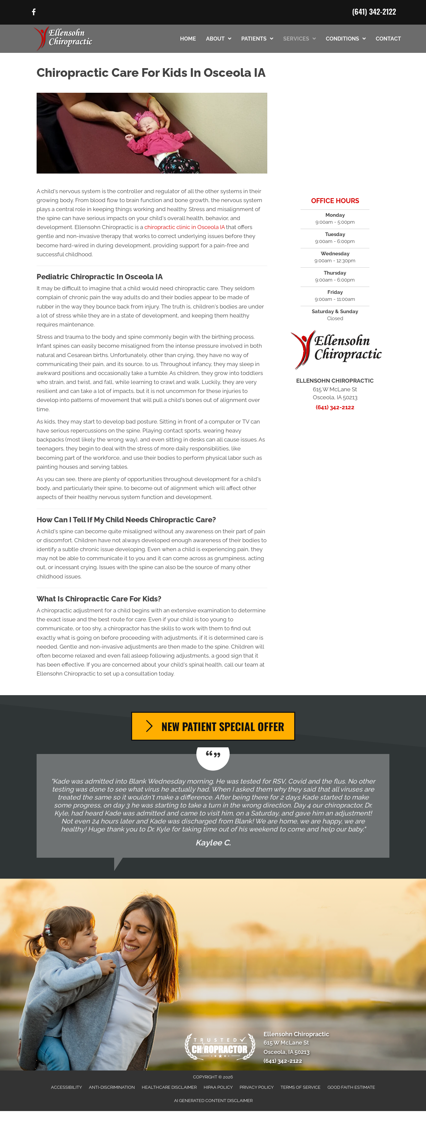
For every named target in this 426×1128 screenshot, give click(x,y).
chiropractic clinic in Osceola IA (184, 227)
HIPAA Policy (218, 1087)
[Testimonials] (213, 805)
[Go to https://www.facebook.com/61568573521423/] (33, 13)
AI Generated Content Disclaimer (213, 1100)
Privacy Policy (257, 1087)
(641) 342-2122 (374, 11)
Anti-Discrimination (112, 1087)
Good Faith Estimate (351, 1087)
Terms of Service (300, 1087)
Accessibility (66, 1087)
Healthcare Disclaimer (169, 1087)
